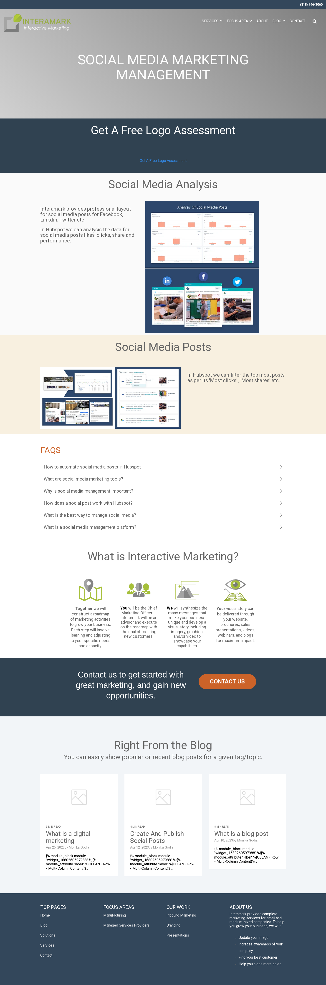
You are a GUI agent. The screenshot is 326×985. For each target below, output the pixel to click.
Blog (277, 21)
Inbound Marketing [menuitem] (181, 915)
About (262, 21)
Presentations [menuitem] (178, 935)
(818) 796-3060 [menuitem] (311, 4)
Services (210, 21)
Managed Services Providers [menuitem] (126, 925)
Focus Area (238, 21)
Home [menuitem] (45, 915)
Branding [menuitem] (173, 925)
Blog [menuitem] (44, 925)
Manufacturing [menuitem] (114, 915)
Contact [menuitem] (46, 955)
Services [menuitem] (47, 945)
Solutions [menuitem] (47, 935)
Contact (297, 21)
